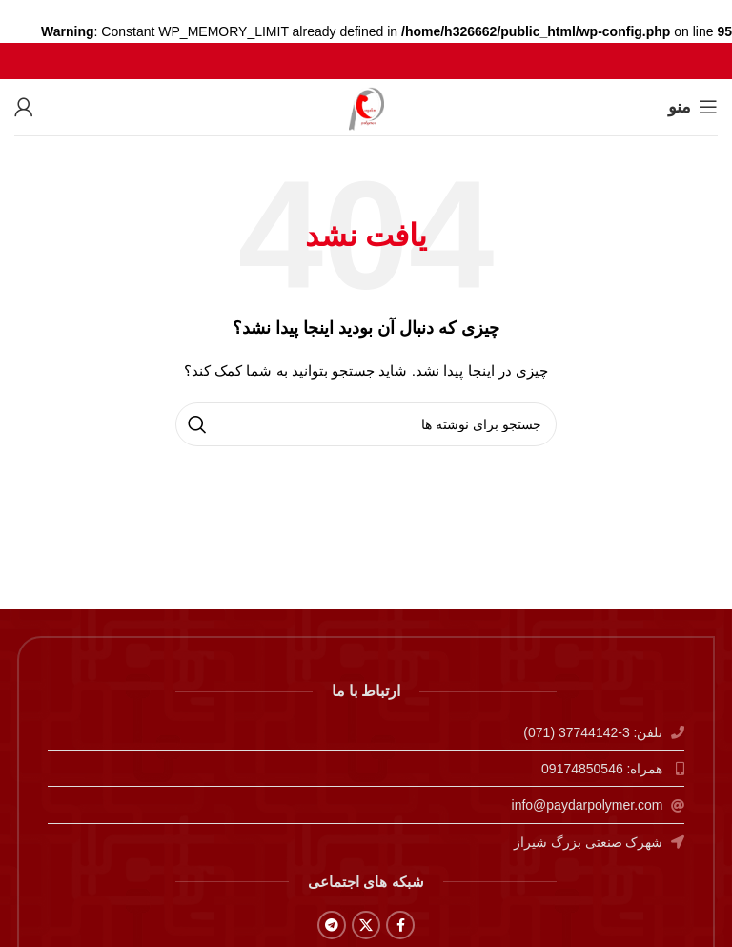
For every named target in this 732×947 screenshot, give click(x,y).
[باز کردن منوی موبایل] (693, 107)
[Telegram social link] (331, 925)
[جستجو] (366, 424)
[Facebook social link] (400, 925)
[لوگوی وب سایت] (366, 105)
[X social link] (366, 925)
